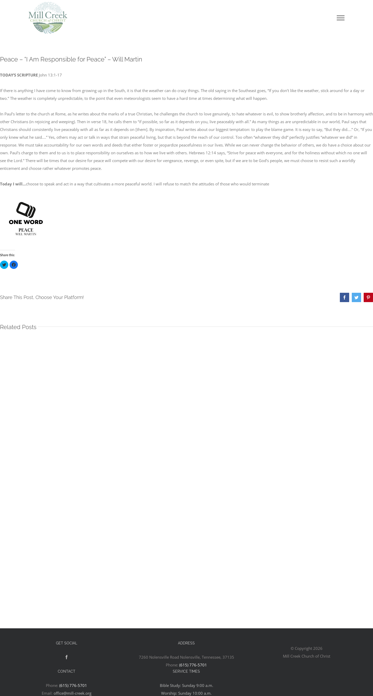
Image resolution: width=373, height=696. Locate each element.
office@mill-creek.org (72, 693)
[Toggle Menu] (340, 18)
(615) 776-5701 (193, 664)
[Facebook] (66, 657)
